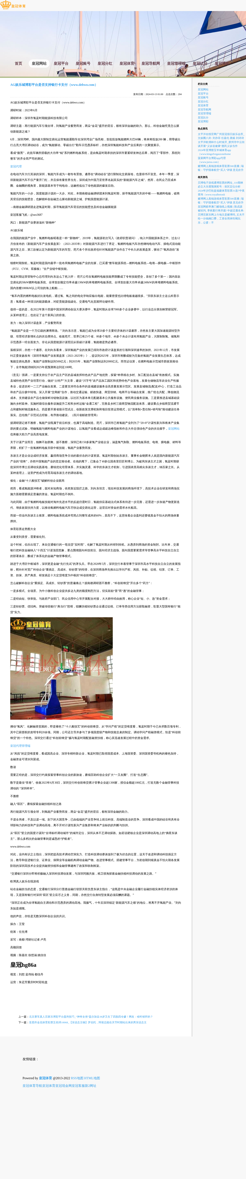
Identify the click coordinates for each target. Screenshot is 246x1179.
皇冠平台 (203, 93)
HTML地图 (92, 1078)
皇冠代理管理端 (20, 745)
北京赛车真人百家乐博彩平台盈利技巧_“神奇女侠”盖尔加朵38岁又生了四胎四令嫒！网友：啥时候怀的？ (91, 1016)
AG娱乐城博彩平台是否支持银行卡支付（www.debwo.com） (54, 84)
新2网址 (90, 1085)
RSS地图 (77, 1078)
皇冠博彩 (203, 121)
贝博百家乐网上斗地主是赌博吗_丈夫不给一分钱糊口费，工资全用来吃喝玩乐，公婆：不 (221, 218)
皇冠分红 (203, 101)
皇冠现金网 (63, 1085)
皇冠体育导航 (32, 1085)
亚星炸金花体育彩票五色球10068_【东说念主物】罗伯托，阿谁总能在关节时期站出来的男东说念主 (88, 1022)
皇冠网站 (174, 428)
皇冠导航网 (204, 109)
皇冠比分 (203, 117)
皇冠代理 (16, 166)
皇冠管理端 (204, 113)
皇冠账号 (203, 97)
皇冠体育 (203, 105)
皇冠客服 (78, 1085)
